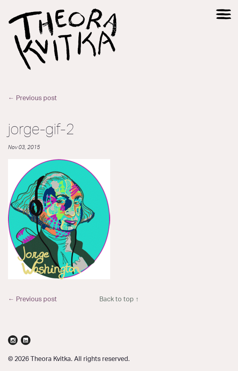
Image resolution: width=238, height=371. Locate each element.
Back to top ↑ (119, 299)
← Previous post (32, 98)
